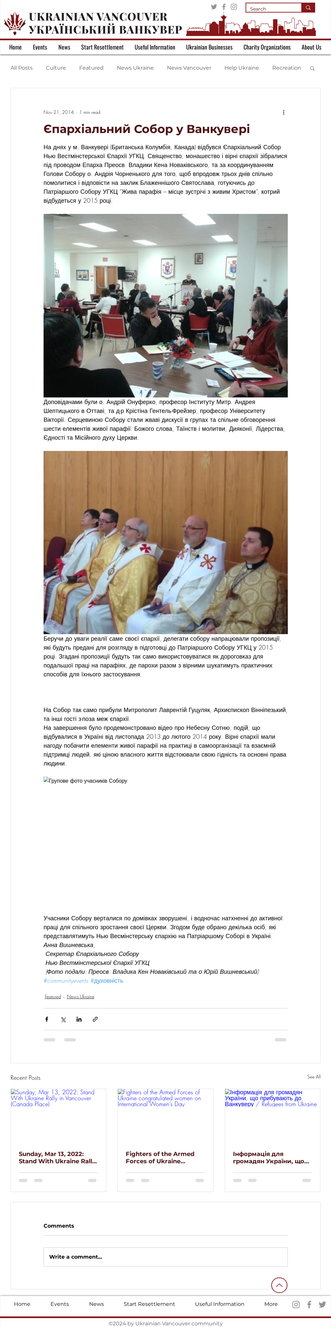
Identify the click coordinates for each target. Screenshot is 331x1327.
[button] (312, 68)
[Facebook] (224, 7)
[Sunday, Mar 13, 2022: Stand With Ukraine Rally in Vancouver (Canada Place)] (58, 1115)
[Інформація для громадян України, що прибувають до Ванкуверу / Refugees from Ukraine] (272, 1115)
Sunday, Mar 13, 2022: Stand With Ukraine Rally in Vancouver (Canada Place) (57, 1157)
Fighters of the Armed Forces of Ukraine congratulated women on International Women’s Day (165, 1157)
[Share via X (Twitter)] (63, 1019)
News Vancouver (189, 68)
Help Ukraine (241, 68)
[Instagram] (234, 7)
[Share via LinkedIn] (79, 1019)
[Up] (279, 1285)
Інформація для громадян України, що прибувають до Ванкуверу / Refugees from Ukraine (268, 1157)
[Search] (268, 9)
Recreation (286, 68)
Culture (56, 68)
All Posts (22, 68)
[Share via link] (95, 1019)
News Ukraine (135, 68)
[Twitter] (214, 7)
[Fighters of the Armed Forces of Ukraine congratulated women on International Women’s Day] (165, 1115)
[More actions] (284, 112)
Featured (91, 68)
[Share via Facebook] (47, 1019)
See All (314, 1076)
